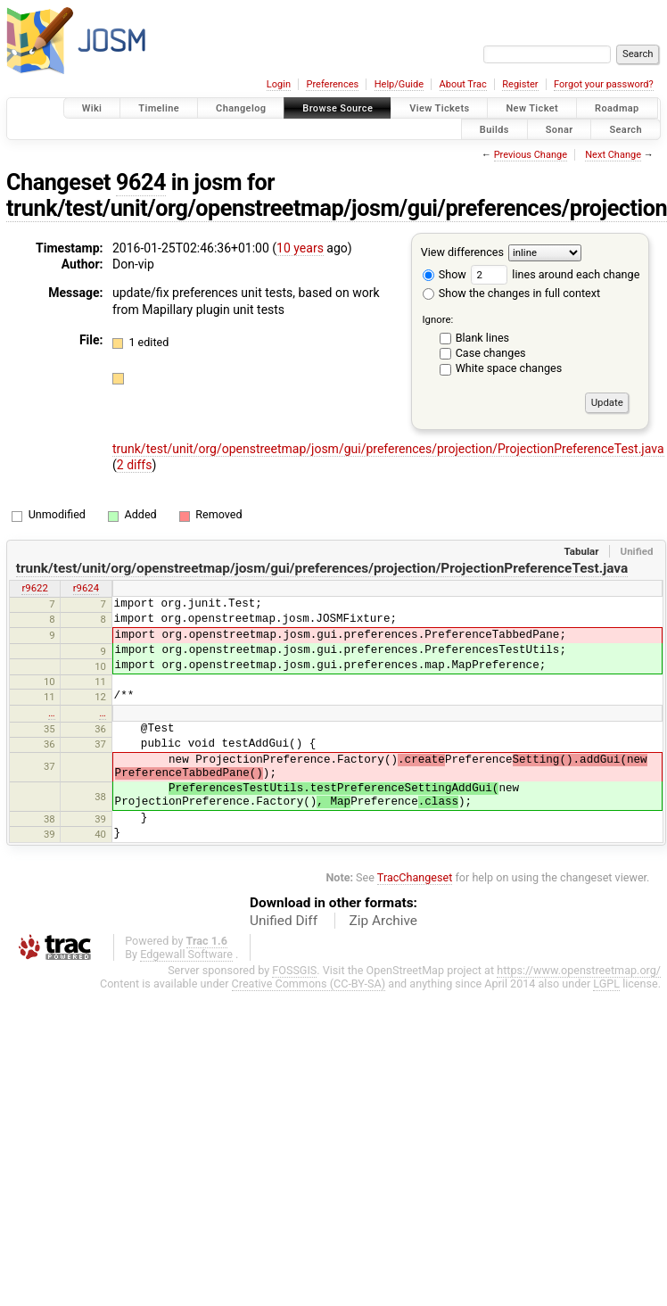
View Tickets (439, 108)
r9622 (34, 588)
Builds (494, 129)
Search (625, 129)
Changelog (241, 108)
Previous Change (530, 155)
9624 (141, 182)
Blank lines (482, 337)
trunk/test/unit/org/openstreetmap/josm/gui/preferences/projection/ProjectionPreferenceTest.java (388, 449)
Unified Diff (283, 921)
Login (279, 84)
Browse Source (337, 108)
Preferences (332, 84)
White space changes (509, 368)
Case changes (491, 353)
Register (520, 84)
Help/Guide (399, 84)
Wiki (92, 108)
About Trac (463, 84)
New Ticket (532, 108)
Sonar (559, 129)
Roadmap (617, 108)
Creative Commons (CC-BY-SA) (309, 983)
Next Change (613, 155)
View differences (462, 252)
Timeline (158, 108)
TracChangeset (415, 877)
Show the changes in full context (511, 293)
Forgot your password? (604, 84)
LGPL (606, 983)
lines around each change (555, 274)
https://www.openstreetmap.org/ (579, 970)
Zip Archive (383, 921)
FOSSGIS (294, 970)
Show (444, 274)
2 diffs (134, 465)
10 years (300, 248)
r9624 (86, 588)
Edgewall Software (186, 954)
